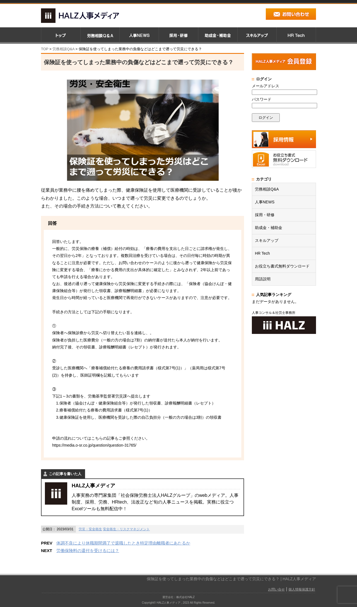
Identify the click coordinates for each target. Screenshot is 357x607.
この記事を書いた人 (65, 474)
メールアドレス (265, 86)
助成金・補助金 (268, 227)
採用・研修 (264, 215)
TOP (44, 49)
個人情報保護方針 (301, 589)
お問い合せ (276, 589)
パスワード (261, 99)
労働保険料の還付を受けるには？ (87, 550)
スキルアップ (266, 240)
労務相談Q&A (63, 49)
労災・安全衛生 (90, 529)
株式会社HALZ (185, 597)
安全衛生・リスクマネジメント (126, 529)
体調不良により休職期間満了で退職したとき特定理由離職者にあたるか (123, 543)
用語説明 (263, 279)
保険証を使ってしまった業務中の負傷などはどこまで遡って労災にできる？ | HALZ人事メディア (231, 579)
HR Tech (262, 253)
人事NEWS (264, 202)
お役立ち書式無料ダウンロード (282, 266)
